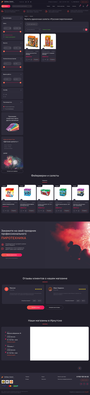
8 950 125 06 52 (11, 336)
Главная (48, 6)
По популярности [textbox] (31, 29)
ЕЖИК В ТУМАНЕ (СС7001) (8, 204)
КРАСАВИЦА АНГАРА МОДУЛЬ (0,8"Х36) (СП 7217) (27, 205)
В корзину (36, 59)
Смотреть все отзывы (54, 307)
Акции (54, 6)
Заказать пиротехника (12, 254)
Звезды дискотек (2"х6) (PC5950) (31, 54)
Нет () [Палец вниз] (39, 300)
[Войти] (83, 6)
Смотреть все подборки (12, 171)
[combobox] (33, 29)
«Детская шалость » (10, 142)
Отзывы (68, 6)
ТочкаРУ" (87, 392)
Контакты (74, 6)
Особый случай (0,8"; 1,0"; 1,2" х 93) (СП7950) (45, 205)
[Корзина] (87, 6)
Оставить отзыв (36, 307)
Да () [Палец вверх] (34, 300)
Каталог (31, 16)
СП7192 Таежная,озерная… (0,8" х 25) (63, 205)
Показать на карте (11, 342)
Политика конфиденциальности (65, 379)
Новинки (44, 180)
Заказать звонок (84, 1)
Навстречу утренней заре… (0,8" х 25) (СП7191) (79, 205)
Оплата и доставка (60, 6)
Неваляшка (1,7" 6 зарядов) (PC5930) (48, 54)
